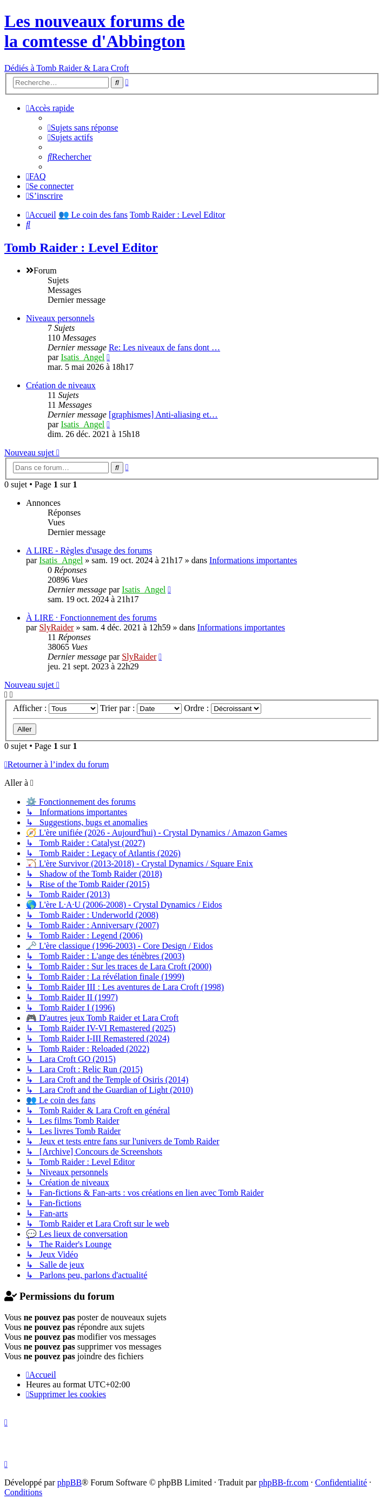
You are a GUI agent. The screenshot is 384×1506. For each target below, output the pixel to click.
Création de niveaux (61, 385)
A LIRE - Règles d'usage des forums (89, 550)
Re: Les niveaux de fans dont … (164, 347)
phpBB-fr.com (284, 1482)
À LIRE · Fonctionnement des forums (91, 617)
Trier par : (141, 708)
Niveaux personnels (60, 318)
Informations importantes (253, 560)
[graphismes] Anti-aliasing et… (163, 414)
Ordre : (222, 708)
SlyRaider (56, 627)
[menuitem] (83, 127)
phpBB (69, 1482)
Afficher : (55, 708)
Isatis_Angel (82, 357)
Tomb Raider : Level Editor (81, 247)
